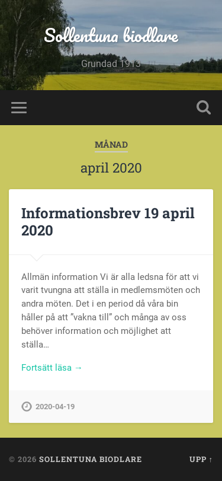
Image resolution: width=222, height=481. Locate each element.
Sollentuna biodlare (111, 35)
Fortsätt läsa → (52, 367)
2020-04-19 (55, 406)
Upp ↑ (201, 459)
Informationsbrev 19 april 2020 (108, 221)
